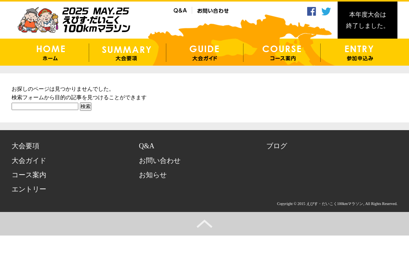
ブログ (276, 146)
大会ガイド (29, 160)
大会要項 (25, 146)
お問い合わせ (160, 160)
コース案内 (29, 175)
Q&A (146, 146)
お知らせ (153, 175)
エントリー (29, 189)
